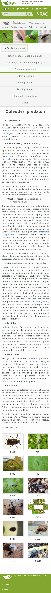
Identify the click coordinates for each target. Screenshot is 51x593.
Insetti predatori (25, 82)
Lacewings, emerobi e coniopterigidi (25, 62)
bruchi (8, 159)
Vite (31, 23)
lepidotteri (11, 235)
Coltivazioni (20, 23)
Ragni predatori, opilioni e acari (25, 56)
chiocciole (44, 232)
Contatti (4, 589)
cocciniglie (8, 133)
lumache (44, 367)
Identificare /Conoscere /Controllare (32, 3)
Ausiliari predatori (18, 27)
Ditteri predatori (25, 76)
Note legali (5, 584)
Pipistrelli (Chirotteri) (25, 96)
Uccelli (25, 102)
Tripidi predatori (25, 89)
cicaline (37, 302)
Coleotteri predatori (37, 27)
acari (45, 302)
